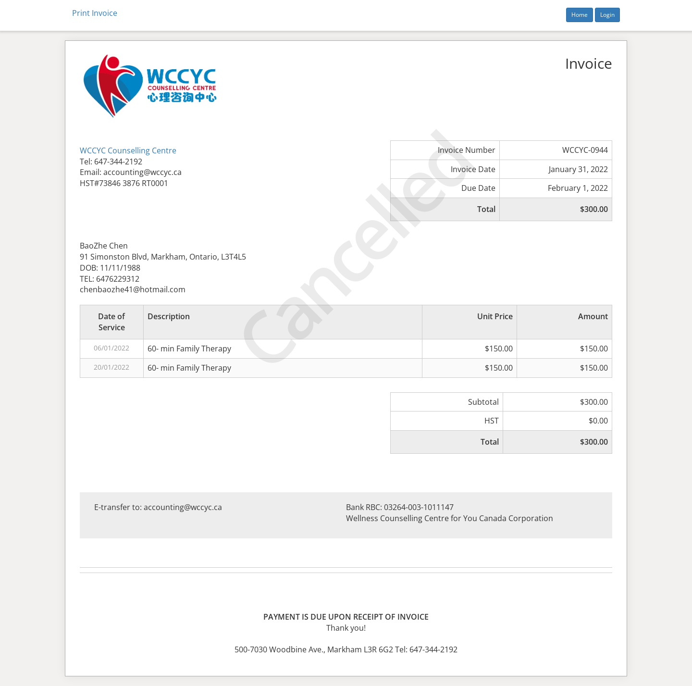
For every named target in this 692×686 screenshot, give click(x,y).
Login (607, 15)
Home (579, 15)
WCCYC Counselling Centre (128, 150)
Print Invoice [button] (94, 13)
